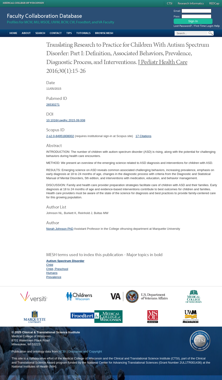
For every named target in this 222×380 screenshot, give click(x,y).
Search (40, 33)
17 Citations (143, 136)
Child (49, 265)
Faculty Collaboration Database (44, 15)
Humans (51, 273)
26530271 (53, 104)
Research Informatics (191, 3)
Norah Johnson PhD (59, 228)
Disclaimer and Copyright (85, 351)
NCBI (62, 351)
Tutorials (83, 33)
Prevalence (53, 277)
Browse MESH (104, 33)
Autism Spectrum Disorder (65, 261)
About (26, 33)
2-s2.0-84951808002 (60, 136)
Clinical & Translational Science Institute (51, 332)
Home (13, 33)
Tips (69, 33)
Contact (56, 33)
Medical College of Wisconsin (23, 3)
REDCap (214, 3)
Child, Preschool (57, 269)
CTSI (169, 3)
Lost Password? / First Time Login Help (197, 26)
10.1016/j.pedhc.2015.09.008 (65, 120)
